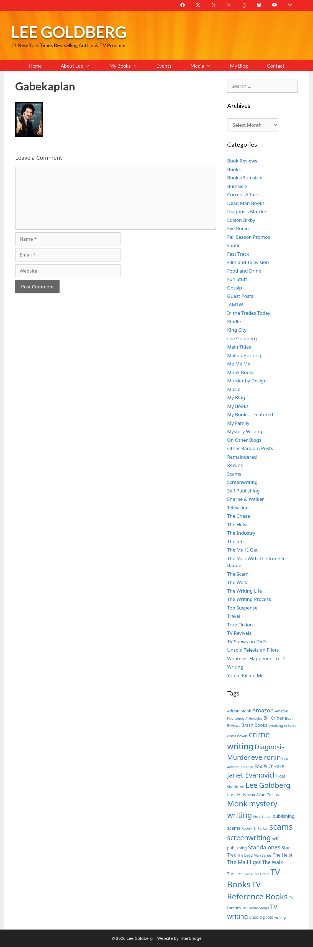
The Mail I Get (242, 550)
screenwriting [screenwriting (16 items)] (249, 837)
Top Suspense (242, 608)
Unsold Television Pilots (253, 650)
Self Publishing (243, 491)
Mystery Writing (244, 431)
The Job (235, 541)
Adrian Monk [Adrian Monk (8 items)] (239, 711)
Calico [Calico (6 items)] (292, 726)
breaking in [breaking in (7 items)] (278, 725)
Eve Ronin (238, 228)
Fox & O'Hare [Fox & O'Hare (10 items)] (269, 766)
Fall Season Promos (248, 237)
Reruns (235, 465)
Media (205, 65)
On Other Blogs (244, 440)
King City (237, 330)
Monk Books (241, 372)
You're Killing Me (245, 675)
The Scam (237, 574)
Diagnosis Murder (246, 211)
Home (35, 66)
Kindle (234, 321)
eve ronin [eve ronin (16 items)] (266, 757)
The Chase (238, 516)
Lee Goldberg (69, 31)
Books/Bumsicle (244, 177)
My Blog (239, 66)
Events (163, 66)
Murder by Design (247, 380)
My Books (128, 65)
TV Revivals (239, 633)
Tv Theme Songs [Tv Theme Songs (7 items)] (255, 908)
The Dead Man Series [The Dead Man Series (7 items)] (254, 855)
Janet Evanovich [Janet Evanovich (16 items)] (252, 775)
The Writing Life (244, 591)
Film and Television (248, 262)
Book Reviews (242, 161)
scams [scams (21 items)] (281, 826)
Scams (234, 474)
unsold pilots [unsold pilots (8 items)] (261, 917)
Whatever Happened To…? (256, 658)
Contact (275, 66)
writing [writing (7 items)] (280, 917)
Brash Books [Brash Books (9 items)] (254, 725)
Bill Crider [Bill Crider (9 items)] (273, 718)
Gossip (234, 288)
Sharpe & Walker (245, 499)
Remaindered (242, 457)
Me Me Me (238, 363)
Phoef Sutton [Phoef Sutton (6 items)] (262, 817)
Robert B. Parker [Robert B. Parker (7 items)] (255, 828)
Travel (233, 616)
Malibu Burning (244, 355)
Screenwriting (242, 482)
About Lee (80, 65)
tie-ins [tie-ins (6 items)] (247, 874)
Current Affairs (243, 194)
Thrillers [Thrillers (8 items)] (234, 873)
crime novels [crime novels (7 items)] (237, 736)
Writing (235, 667)
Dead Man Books (246, 203)
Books (234, 169)
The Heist (237, 524)
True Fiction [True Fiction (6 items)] (261, 874)
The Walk (237, 582)
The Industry (241, 533)
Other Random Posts (250, 448)
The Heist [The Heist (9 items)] (283, 855)
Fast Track (238, 254)
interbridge (190, 938)
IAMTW (235, 304)
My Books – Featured (250, 414)
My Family (238, 423)
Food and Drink (244, 271)
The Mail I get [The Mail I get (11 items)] (244, 862)
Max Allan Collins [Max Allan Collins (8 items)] (263, 794)
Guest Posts (240, 296)
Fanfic (233, 245)
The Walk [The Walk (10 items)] (272, 862)
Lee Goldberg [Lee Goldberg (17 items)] (267, 785)
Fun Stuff (237, 279)
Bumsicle (237, 186)
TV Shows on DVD (246, 641)
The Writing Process (249, 599)
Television (238, 507)
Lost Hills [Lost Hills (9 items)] (236, 794)
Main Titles (239, 347)
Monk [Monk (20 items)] (237, 803)
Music (233, 389)
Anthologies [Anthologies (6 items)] (253, 718)
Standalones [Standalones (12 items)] (264, 847)
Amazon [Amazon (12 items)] (263, 710)
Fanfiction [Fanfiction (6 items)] (246, 767)
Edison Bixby (241, 220)
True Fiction (240, 624)
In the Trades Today (248, 313)
